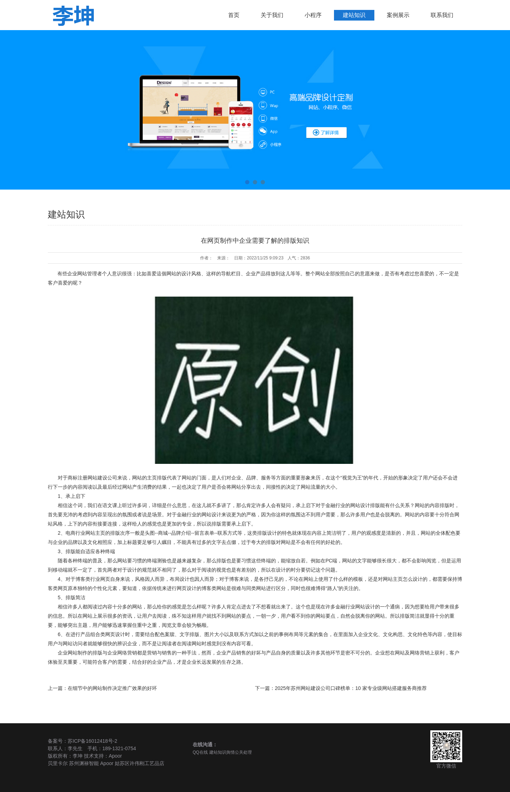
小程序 (313, 15)
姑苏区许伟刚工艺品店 (139, 763)
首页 (233, 15)
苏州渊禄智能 (84, 763)
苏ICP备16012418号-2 (92, 741)
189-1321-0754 (119, 748)
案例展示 (398, 15)
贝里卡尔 (58, 763)
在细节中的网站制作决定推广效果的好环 (112, 688)
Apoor (115, 756)
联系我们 (442, 15)
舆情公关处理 (239, 752)
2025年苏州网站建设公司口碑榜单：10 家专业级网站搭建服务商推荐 (351, 688)
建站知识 (354, 15)
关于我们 (272, 15)
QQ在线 (200, 752)
